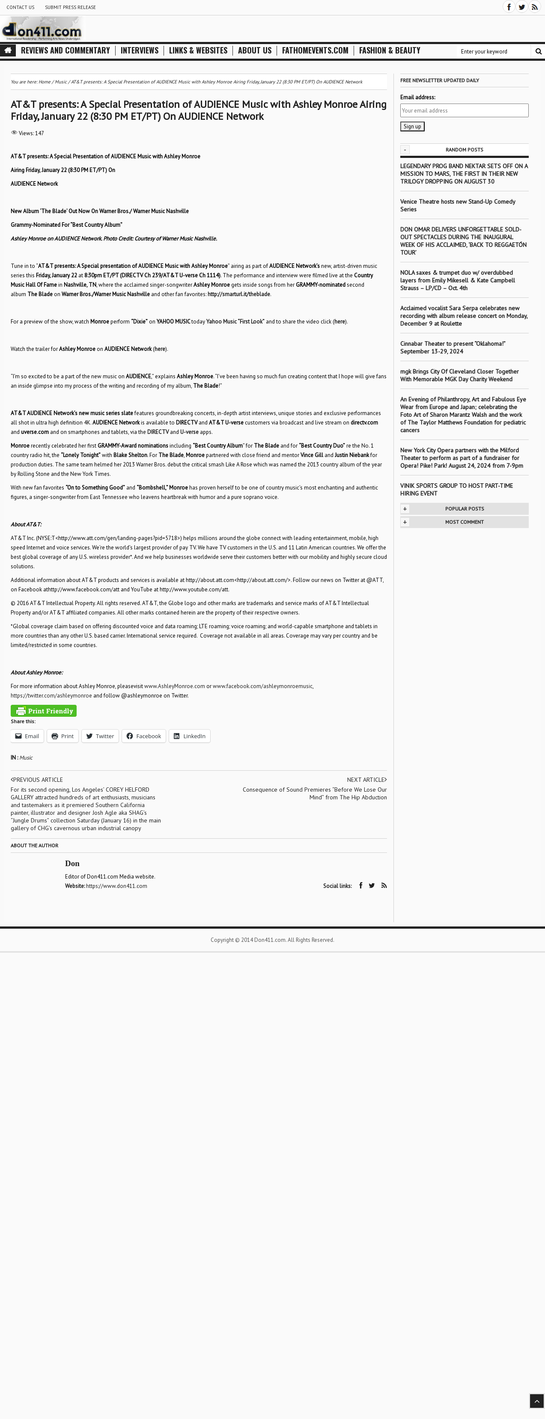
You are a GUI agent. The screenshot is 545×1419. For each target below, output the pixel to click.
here (339, 321)
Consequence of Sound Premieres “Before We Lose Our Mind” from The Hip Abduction (315, 793)
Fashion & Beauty (389, 50)
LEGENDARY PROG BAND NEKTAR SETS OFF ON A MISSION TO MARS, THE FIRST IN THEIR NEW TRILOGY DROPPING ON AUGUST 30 (463, 173)
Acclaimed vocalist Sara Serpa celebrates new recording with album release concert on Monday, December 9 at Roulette (463, 315)
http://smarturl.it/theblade (239, 294)
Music (26, 757)
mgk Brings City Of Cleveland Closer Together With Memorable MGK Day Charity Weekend (459, 375)
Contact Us (20, 7)
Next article (367, 780)
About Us (254, 50)
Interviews (139, 50)
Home (45, 82)
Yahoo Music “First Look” (235, 321)
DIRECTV (158, 432)
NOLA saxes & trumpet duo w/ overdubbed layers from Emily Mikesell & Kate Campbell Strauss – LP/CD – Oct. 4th (457, 280)
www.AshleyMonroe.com (174, 686)
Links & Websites (198, 50)
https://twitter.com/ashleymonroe (51, 695)
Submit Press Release (70, 7)
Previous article (37, 780)
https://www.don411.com (116, 886)
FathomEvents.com (315, 50)
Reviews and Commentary (65, 50)
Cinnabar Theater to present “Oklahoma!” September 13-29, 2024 (452, 347)
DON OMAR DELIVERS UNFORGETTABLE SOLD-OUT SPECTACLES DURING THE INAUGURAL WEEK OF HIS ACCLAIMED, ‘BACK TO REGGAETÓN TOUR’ (463, 241)
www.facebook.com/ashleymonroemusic (263, 686)
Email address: (417, 97)
